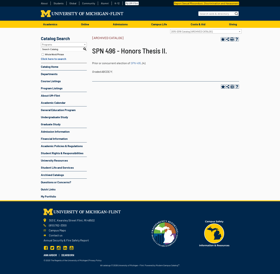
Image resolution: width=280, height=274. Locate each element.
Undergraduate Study (54, 117)
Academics (50, 24)
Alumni (105, 3)
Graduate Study (51, 124)
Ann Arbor (50, 255)
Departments (49, 74)
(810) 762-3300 (58, 225)
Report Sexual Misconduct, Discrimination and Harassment (206, 3)
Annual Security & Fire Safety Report (66, 240)
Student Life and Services (57, 167)
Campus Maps (57, 230)
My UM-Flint (132, 3)
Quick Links (48, 189)
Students (59, 3)
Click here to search (53, 58)
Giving (233, 24)
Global (72, 3)
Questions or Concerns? (56, 182)
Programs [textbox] (47, 44)
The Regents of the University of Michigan (69, 260)
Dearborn (67, 255)
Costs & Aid (198, 24)
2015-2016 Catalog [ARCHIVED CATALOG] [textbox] (192, 31)
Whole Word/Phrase (54, 54)
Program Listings (51, 88)
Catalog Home (49, 66)
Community (88, 3)
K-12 (117, 3)
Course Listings (51, 81)
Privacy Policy (95, 260)
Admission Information (55, 131)
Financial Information (54, 138)
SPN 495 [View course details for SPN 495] (136, 63)
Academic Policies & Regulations (62, 146)
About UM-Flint (50, 95)
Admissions (120, 24)
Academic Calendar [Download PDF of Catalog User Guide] (53, 102)
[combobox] (206, 31)
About (44, 3)
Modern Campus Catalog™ (167, 265)
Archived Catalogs (52, 174)
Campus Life (159, 24)
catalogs (107, 265)
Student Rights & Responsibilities (62, 153)
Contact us (55, 235)
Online (85, 24)
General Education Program (58, 110)
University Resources (54, 160)
